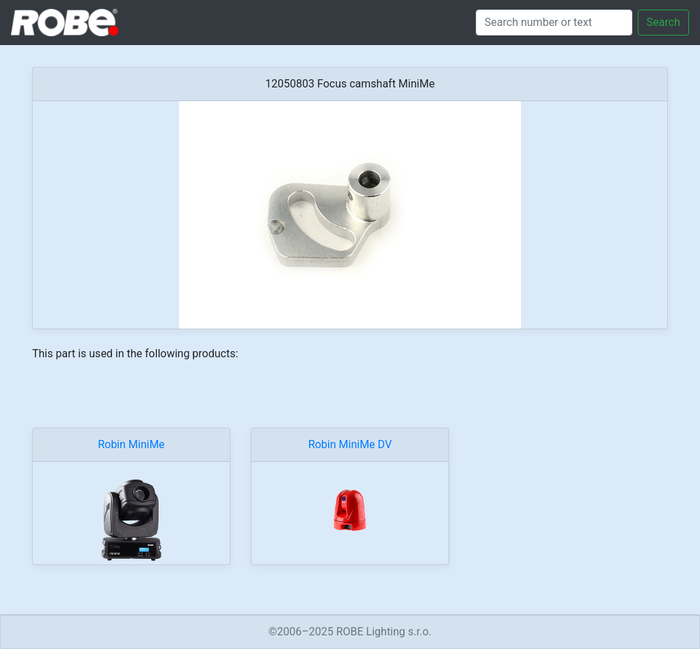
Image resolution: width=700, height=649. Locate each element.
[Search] (554, 23)
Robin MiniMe (131, 444)
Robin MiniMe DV (350, 444)
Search (663, 22)
